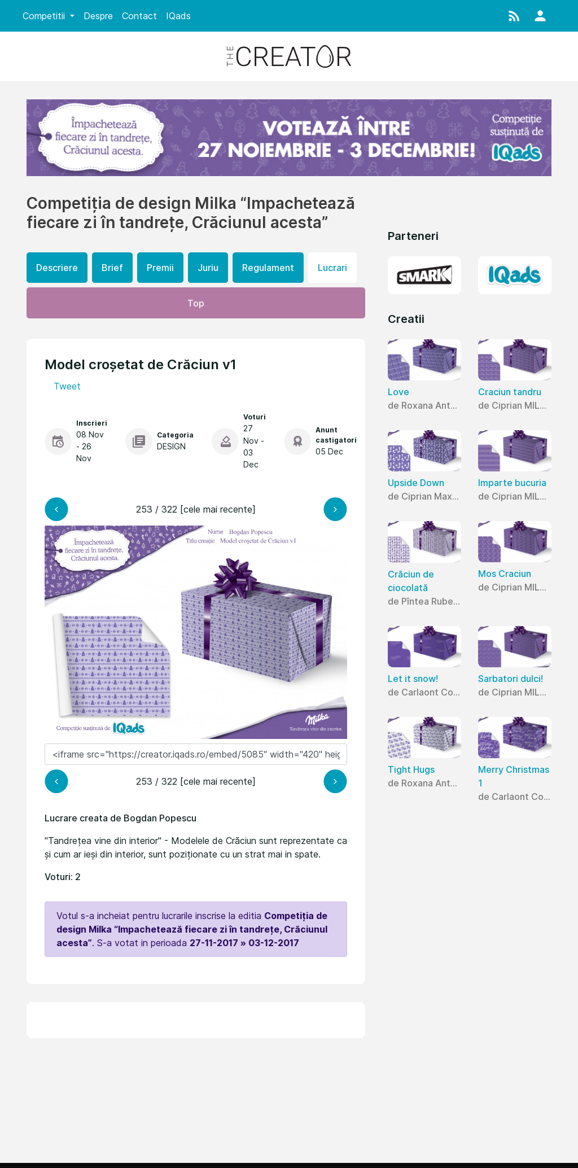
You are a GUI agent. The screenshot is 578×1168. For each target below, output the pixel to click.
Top (195, 303)
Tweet (67, 386)
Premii (160, 267)
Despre (98, 15)
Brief (112, 267)
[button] (514, 16)
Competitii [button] (45, 15)
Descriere (57, 267)
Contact (139, 15)
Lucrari (332, 267)
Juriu (208, 267)
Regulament (268, 267)
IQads (178, 15)
